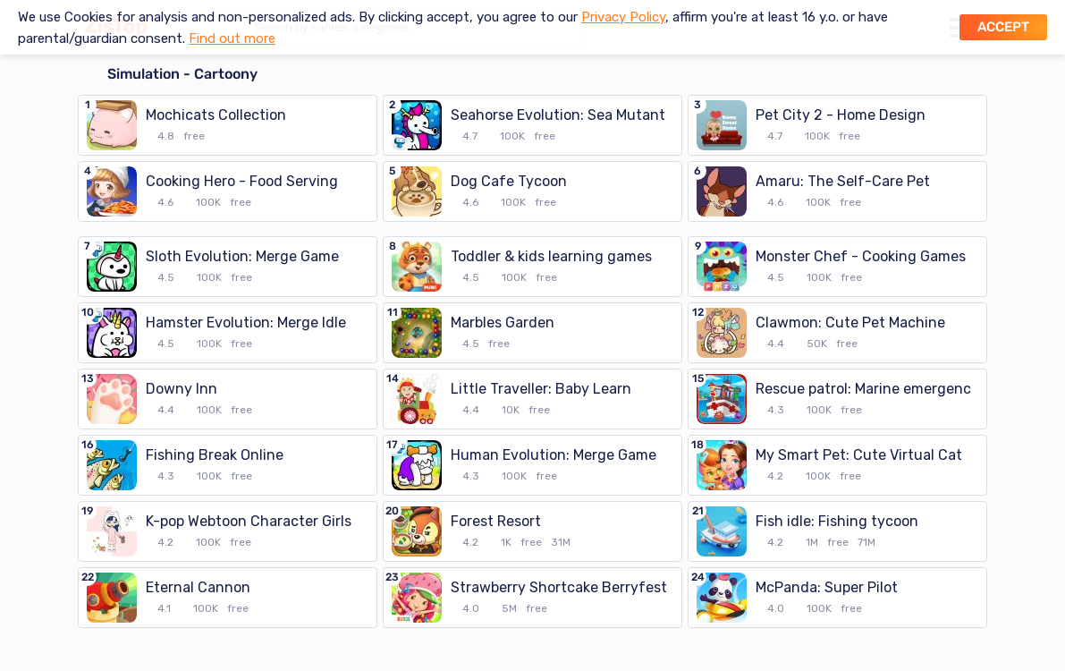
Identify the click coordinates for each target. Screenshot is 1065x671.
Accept (1003, 27)
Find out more (232, 38)
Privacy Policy (623, 17)
